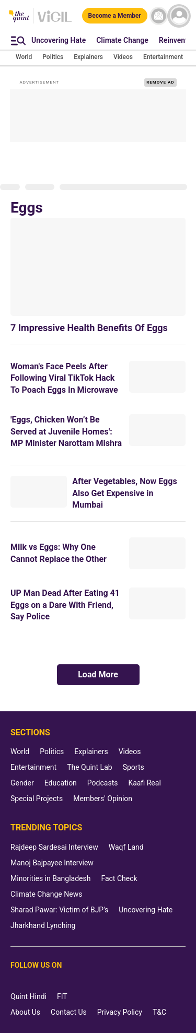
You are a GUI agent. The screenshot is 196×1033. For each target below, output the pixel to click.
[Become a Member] (114, 15)
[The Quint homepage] (19, 17)
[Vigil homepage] (55, 21)
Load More (98, 674)
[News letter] (158, 16)
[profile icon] (179, 16)
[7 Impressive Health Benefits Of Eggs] (98, 267)
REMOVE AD (160, 82)
